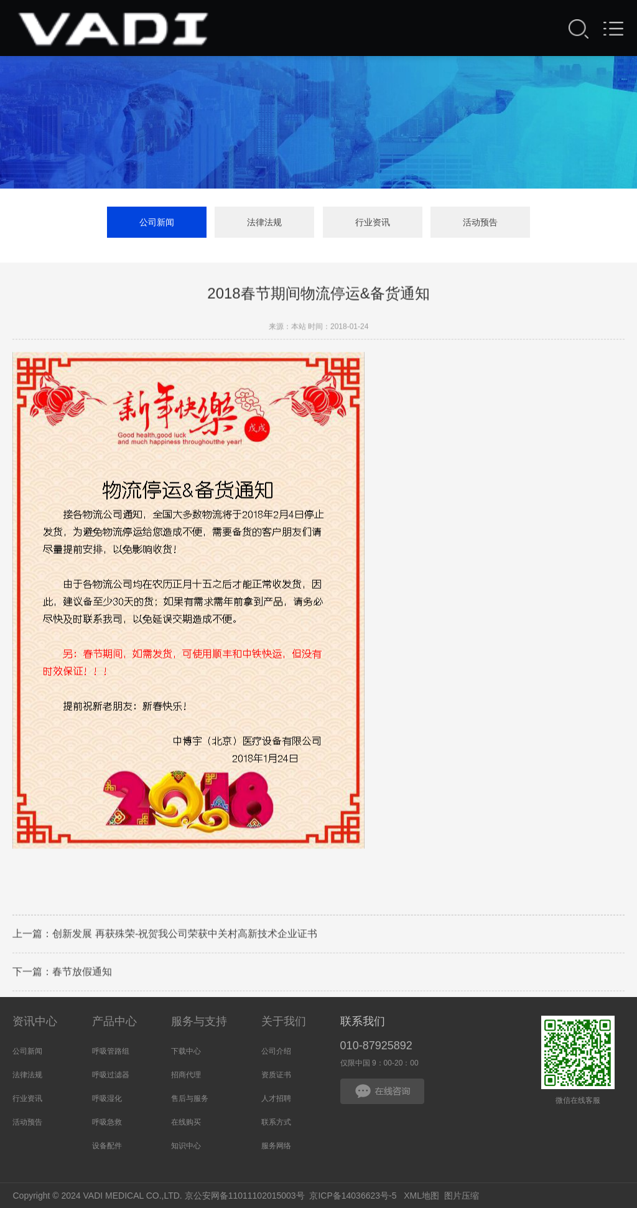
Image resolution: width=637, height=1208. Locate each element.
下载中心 (186, 1051)
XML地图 (421, 1196)
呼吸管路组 (110, 1051)
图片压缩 (461, 1196)
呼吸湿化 (107, 1098)
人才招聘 (276, 1098)
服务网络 (276, 1145)
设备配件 (107, 1145)
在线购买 (186, 1122)
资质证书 (276, 1074)
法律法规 (264, 222)
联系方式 (276, 1122)
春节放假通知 (82, 972)
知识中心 (186, 1145)
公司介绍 (276, 1051)
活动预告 (480, 222)
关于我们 (283, 1021)
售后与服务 (189, 1098)
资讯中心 (34, 1021)
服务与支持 (199, 1021)
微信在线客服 (578, 1053)
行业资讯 (372, 222)
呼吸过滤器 (110, 1074)
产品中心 (114, 1021)
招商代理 (186, 1074)
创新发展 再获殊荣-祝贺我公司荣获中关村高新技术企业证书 (184, 934)
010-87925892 (376, 1045)
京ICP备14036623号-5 (352, 1196)
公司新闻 (156, 222)
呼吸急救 (107, 1122)
